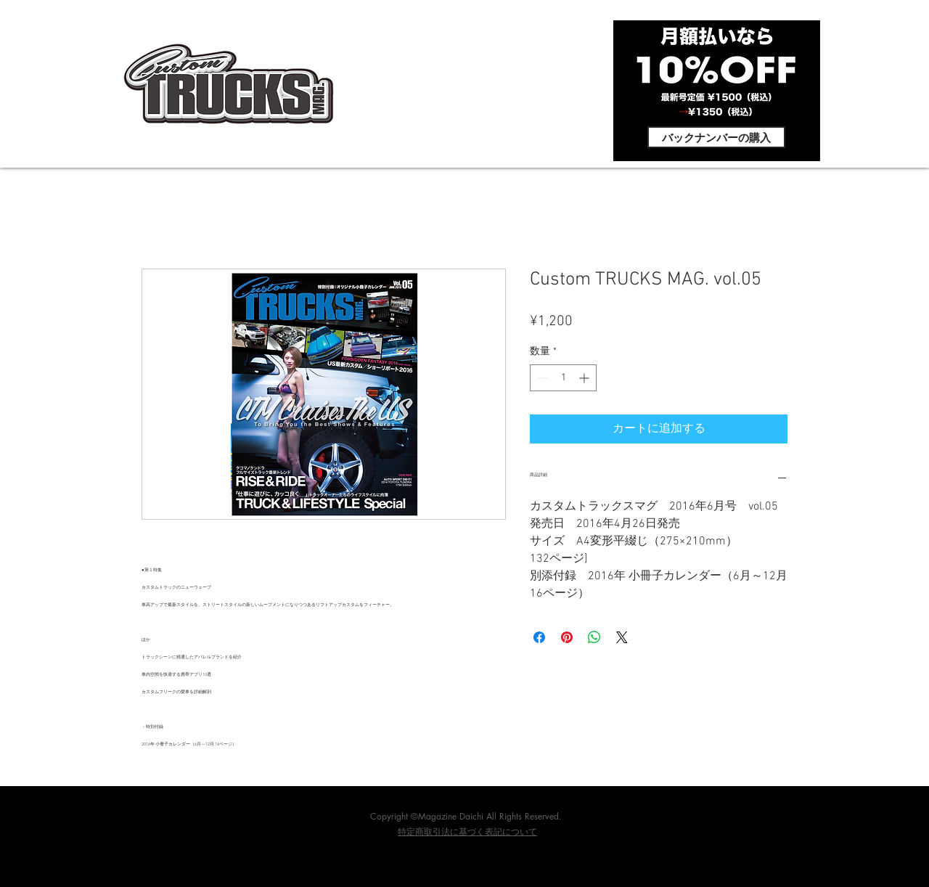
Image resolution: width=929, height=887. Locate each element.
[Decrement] (541, 378)
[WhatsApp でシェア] (594, 637)
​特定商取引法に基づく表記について (467, 832)
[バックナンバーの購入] (716, 137)
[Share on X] (622, 637)
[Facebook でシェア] (539, 637)
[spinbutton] (563, 378)
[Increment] (585, 378)
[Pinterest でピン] (567, 637)
